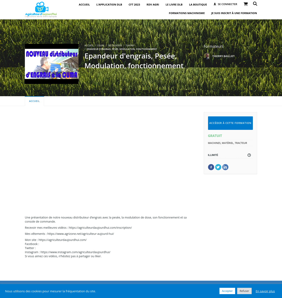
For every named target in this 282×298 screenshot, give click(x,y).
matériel (228, 143)
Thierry (130, 45)
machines (214, 143)
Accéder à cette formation (230, 123)
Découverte (115, 45)
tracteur (241, 143)
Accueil (34, 101)
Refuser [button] (244, 291)
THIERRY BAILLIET (223, 56)
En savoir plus (265, 291)
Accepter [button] (227, 291)
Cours (100, 45)
